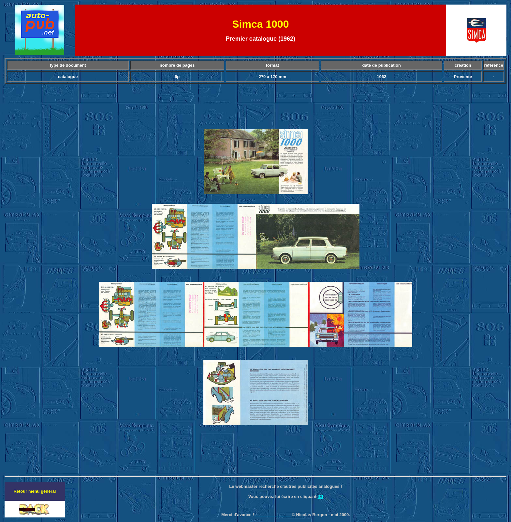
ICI (320, 496)
